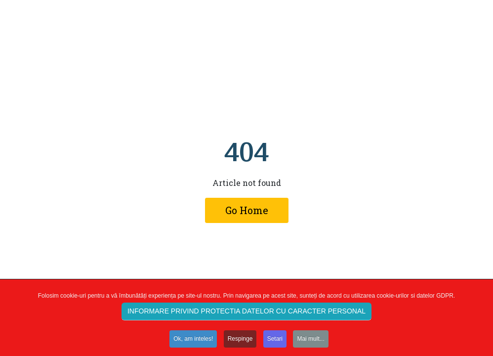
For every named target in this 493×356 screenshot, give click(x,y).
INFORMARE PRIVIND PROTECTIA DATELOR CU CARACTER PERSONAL (246, 313)
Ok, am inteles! (193, 341)
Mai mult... (310, 341)
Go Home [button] (246, 210)
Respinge (240, 341)
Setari (275, 341)
